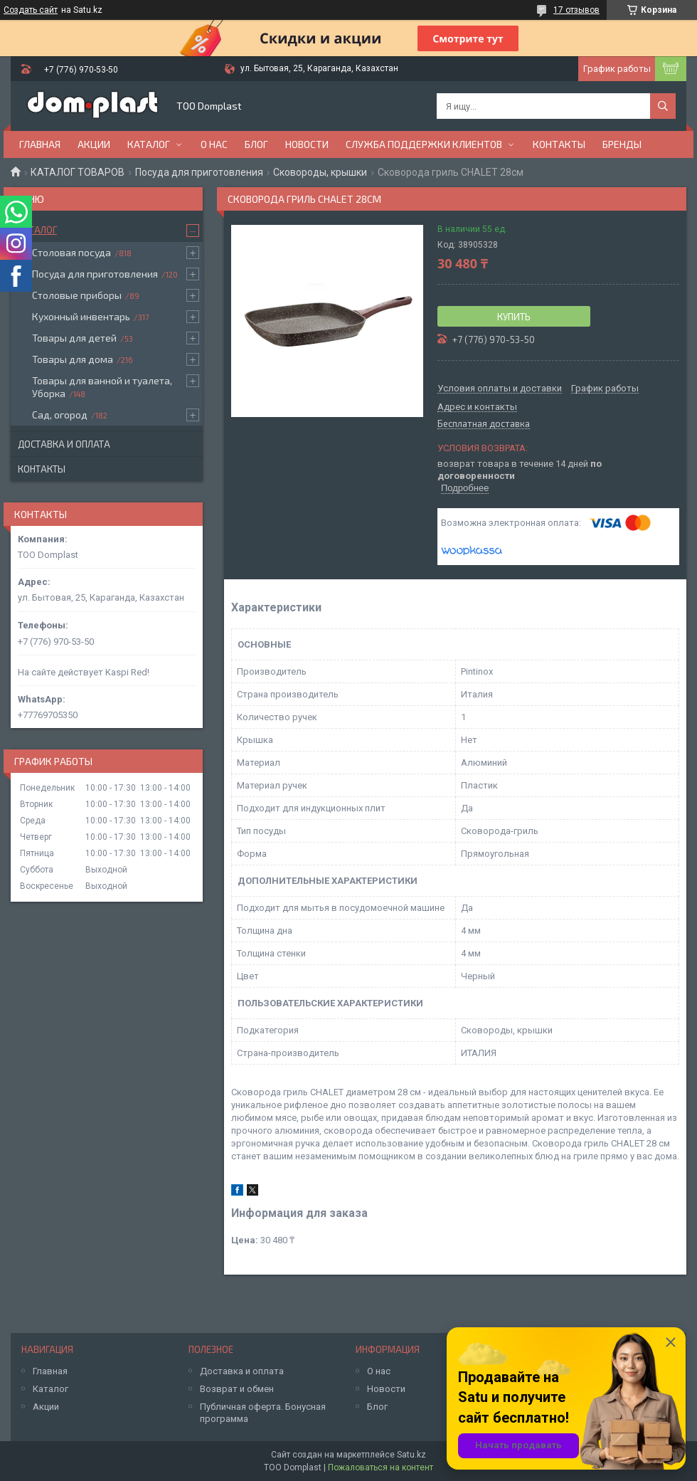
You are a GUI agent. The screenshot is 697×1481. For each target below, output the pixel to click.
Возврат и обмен (237, 1389)
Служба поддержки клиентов (424, 144)
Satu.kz (411, 1455)
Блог (256, 144)
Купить (514, 316)
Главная (39, 144)
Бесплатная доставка (483, 424)
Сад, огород (59, 415)
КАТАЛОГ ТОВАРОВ (77, 172)
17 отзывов (576, 10)
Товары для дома (72, 359)
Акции (94, 144)
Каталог (148, 144)
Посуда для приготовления (199, 172)
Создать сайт (31, 10)
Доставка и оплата (64, 444)
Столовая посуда (71, 252)
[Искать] (663, 106)
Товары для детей (74, 338)
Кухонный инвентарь (81, 316)
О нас (214, 144)
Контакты (559, 144)
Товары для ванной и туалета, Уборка (102, 386)
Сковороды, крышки (320, 172)
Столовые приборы (77, 295)
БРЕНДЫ (622, 144)
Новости (307, 144)
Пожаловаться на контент (380, 1467)
